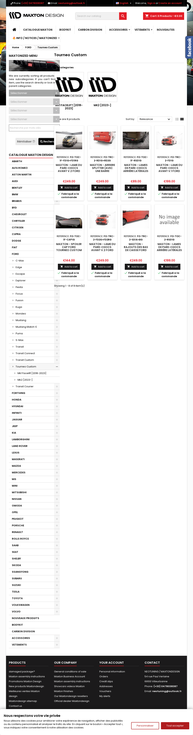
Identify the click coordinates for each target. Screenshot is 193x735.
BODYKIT (65, 30)
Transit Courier (25, 386)
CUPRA (16, 234)
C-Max (20, 260)
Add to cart (68, 187)
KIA (14, 433)
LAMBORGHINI (21, 439)
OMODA (17, 505)
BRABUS (17, 201)
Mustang (21, 320)
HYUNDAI (17, 406)
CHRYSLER (18, 221)
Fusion (19, 300)
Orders (103, 676)
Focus (19, 294)
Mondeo (21, 313)
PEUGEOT (18, 519)
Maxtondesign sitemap (23, 701)
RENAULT (17, 532)
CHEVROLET (19, 214)
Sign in (151, 3)
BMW (15, 194)
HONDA (16, 399)
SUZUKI (16, 585)
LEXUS (15, 452)
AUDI (15, 181)
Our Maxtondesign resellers (71, 696)
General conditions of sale (70, 671)
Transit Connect (25, 353)
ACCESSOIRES (118, 30)
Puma (19, 333)
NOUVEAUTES (166, 30)
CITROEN (17, 227)
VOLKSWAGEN (21, 605)
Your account (111, 662)
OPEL (15, 512)
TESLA (15, 591)
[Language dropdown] (124, 3)
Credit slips (106, 681)
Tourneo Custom (26, 366)
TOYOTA (17, 598)
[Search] (101, 16)
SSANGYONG (20, 572)
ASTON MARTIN (21, 174)
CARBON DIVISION (90, 30)
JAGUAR (17, 419)
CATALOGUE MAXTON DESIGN (31, 155)
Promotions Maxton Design (25, 681)
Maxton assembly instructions (27, 676)
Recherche (49, 141)
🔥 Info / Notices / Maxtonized (34, 38)
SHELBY (16, 558)
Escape (20, 274)
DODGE (16, 241)
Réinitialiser (26, 141)
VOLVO (16, 611)
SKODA (16, 565)
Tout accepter (175, 725)
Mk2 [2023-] (25, 380)
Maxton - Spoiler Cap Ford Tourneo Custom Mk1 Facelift (69, 248)
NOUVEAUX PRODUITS (25, 618)
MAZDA (16, 466)
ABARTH (17, 161)
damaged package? (22, 671)
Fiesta (19, 287)
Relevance (155, 119)
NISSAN (16, 499)
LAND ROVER (20, 446)
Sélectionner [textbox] (19, 93)
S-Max (19, 340)
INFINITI (17, 413)
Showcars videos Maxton (69, 686)
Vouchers (105, 691)
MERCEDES (18, 472)
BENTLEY (17, 188)
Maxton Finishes (63, 691)
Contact (152, 662)
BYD (14, 207)
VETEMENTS (142, 30)
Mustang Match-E (26, 327)
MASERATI (18, 459)
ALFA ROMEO (20, 168)
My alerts (104, 696)
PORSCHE (18, 525)
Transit (20, 346)
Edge (19, 267)
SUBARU (17, 578)
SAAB (15, 545)
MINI (15, 486)
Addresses (106, 686)
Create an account (170, 3)
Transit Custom (25, 360)
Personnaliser (145, 725)
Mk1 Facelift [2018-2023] (32, 373)
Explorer (21, 280)
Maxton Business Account (69, 676)
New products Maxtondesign (26, 686)
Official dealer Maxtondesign (71, 701)
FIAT (14, 247)
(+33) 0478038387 (32, 3)
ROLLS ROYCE (20, 539)
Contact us (15, 706)
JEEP (15, 426)
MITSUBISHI (19, 492)
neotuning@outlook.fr (71, 3)
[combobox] (34, 93)
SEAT (15, 552)
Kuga (19, 307)
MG (14, 479)
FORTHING (18, 393)
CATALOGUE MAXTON (37, 30)
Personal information (112, 671)
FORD (15, 254)
